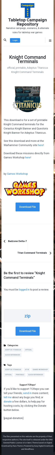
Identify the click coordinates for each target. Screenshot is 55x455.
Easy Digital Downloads (44, 446)
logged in (24, 289)
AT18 (27, 370)
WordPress (29, 449)
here (40, 145)
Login (15, 40)
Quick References (12, 355)
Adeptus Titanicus (13, 350)
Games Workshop (17, 173)
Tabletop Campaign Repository (27, 22)
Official (28, 350)
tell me (8, 397)
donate (8, 401)
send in (27, 393)
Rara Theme (18, 446)
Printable (20, 375)
